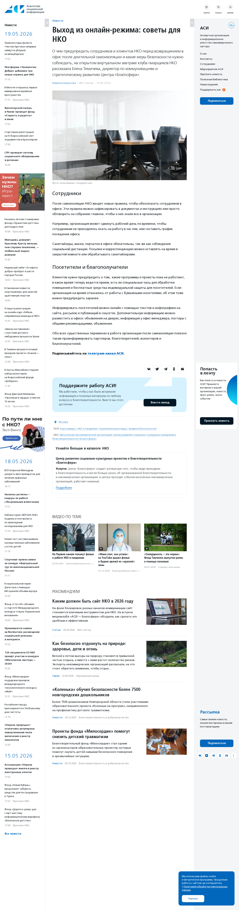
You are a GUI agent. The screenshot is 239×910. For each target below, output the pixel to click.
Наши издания (209, 84)
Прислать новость (211, 74)
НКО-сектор (86, 83)
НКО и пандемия (87, 428)
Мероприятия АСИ (211, 69)
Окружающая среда (87, 675)
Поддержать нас (210, 89)
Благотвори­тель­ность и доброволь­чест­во (89, 563)
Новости (57, 20)
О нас (203, 53)
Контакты (206, 58)
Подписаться (217, 101)
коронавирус (68, 428)
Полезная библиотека (214, 79)
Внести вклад (159, 402)
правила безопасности (142, 428)
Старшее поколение (169, 567)
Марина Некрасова (64, 83)
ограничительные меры (112, 428)
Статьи (56, 629)
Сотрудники (207, 63)
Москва (63, 421)
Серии (56, 675)
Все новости (12, 834)
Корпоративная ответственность (130, 570)
